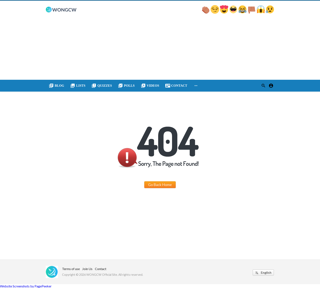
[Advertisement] (160, 49)
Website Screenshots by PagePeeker (26, 286)
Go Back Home (160, 184)
